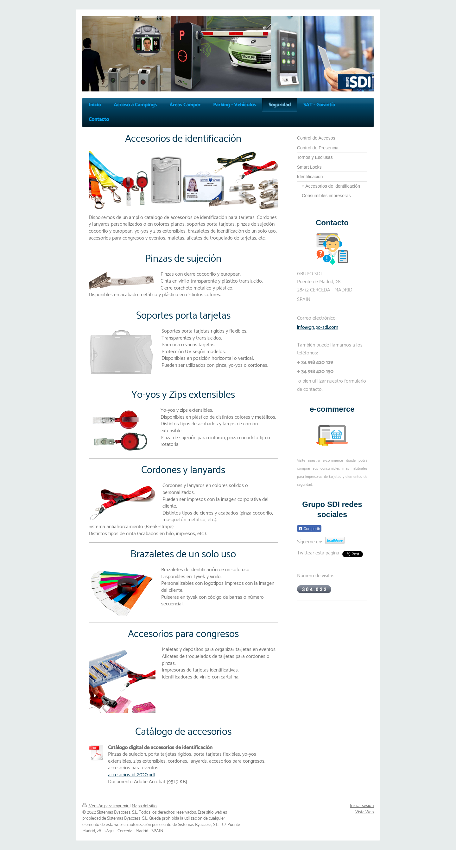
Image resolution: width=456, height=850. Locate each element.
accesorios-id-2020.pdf (131, 775)
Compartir (309, 529)
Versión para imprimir (106, 806)
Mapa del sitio (144, 806)
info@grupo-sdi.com (317, 327)
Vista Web (364, 812)
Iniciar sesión (362, 805)
